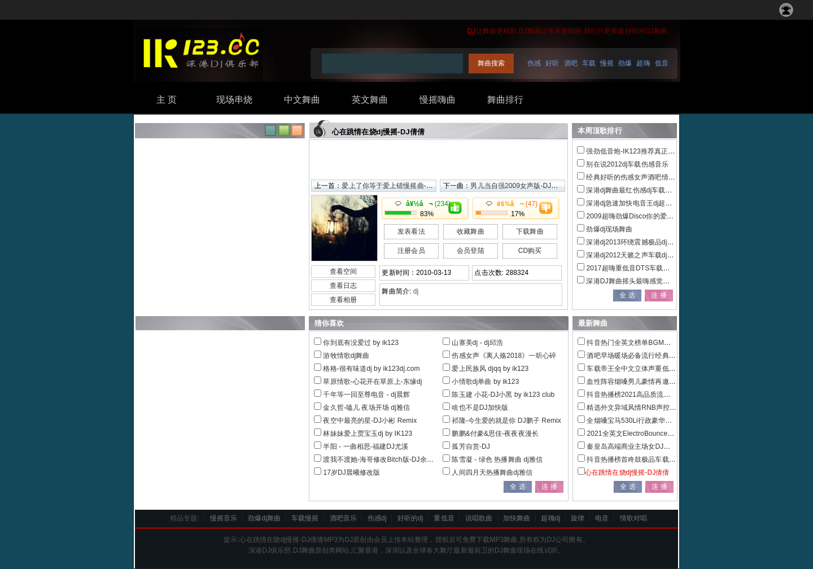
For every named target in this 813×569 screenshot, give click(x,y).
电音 (602, 518)
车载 (589, 63)
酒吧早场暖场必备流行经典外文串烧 (641, 356)
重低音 (444, 518)
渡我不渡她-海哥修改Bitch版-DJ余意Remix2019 (395, 459)
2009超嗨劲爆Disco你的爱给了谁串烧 (643, 216)
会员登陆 (470, 251)
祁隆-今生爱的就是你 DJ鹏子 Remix (506, 420)
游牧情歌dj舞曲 (346, 356)
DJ (471, 31)
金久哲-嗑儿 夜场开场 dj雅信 (366, 408)
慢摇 (607, 63)
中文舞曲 (302, 99)
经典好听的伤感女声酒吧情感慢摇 (637, 177)
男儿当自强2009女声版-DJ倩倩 (517, 186)
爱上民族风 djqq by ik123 (490, 369)
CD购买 (530, 251)
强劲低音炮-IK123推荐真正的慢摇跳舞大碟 (651, 151)
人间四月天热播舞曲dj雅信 (492, 472)
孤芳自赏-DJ (470, 446)
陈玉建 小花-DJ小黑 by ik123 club (503, 395)
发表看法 (411, 231)
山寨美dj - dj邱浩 (477, 343)
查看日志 (343, 286)
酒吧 (571, 63)
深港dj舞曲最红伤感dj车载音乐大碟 (639, 190)
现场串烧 (234, 99)
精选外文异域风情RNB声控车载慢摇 (642, 408)
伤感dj (377, 518)
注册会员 (411, 251)
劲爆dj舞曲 (264, 518)
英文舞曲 (370, 99)
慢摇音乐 (223, 518)
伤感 (534, 63)
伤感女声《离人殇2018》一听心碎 (504, 356)
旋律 (577, 518)
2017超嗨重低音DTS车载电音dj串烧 (641, 268)
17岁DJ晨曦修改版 (351, 472)
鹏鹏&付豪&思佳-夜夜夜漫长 (495, 433)
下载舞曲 (529, 231)
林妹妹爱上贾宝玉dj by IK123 (367, 433)
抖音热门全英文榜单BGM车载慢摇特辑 (646, 343)
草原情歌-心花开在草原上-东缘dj (372, 382)
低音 (661, 63)
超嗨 (643, 63)
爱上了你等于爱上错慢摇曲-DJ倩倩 (395, 186)
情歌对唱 (633, 518)
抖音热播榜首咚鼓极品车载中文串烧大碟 (648, 459)
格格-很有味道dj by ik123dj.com (371, 369)
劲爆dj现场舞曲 (609, 229)
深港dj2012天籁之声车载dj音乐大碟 (640, 255)
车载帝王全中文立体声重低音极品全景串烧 (651, 369)
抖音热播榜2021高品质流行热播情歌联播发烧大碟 (662, 395)
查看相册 (343, 300)
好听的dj (410, 518)
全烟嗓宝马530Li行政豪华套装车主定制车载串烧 (660, 420)
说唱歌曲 (478, 518)
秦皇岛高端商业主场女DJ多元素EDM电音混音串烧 (663, 446)
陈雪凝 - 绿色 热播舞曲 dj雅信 (497, 459)
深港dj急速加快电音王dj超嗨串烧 (635, 203)
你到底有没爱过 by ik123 (361, 343)
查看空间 (343, 271)
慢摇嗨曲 (437, 99)
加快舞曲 (516, 518)
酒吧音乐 (343, 518)
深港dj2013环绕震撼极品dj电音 (633, 242)
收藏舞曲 (470, 231)
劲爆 (625, 63)
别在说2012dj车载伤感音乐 (627, 164)
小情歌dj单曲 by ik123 (485, 382)
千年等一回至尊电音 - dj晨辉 (366, 395)
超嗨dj (550, 518)
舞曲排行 (505, 99)
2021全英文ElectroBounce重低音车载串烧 (651, 433)
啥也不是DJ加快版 (480, 408)
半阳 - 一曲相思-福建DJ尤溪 (365, 446)
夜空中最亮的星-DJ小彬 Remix (370, 420)
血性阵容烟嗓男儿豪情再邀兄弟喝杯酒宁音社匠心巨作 (668, 382)
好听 (552, 63)
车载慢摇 (304, 518)
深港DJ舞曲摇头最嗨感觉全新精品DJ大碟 (649, 281)
